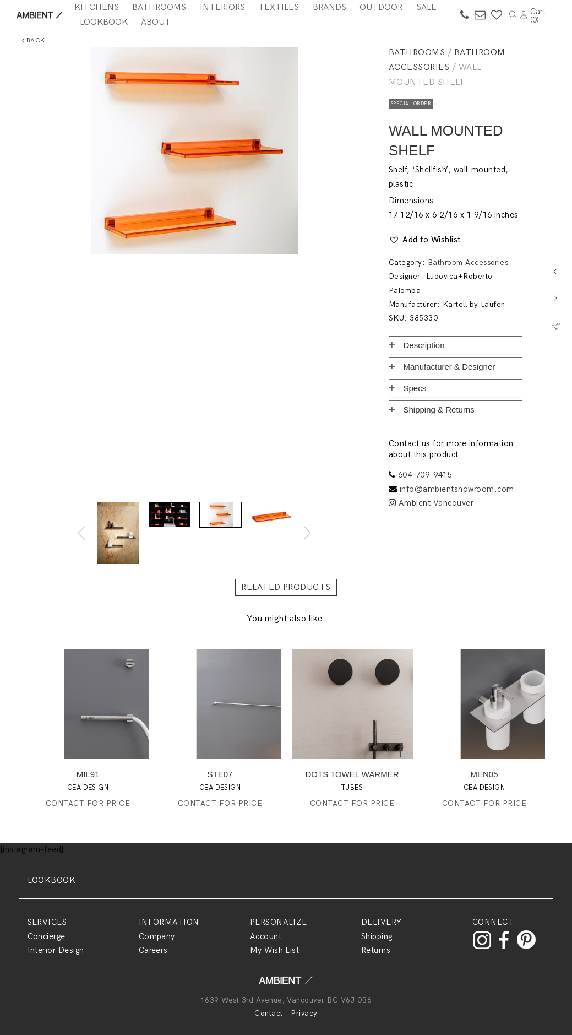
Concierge (47, 936)
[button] (425, 240)
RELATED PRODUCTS (286, 587)
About (156, 22)
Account (265, 936)
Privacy (304, 1013)
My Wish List (274, 950)
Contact (268, 1013)
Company (157, 936)
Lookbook (104, 22)
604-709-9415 (425, 475)
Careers (153, 950)
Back (33, 40)
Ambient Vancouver (431, 503)
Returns (375, 950)
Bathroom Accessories (468, 262)
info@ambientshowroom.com (457, 489)
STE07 (220, 774)
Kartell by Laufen (474, 304)
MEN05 (484, 774)
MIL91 (88, 774)
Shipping (377, 936)
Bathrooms (417, 52)
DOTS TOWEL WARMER (352, 774)
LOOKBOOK (52, 880)
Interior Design (56, 950)
